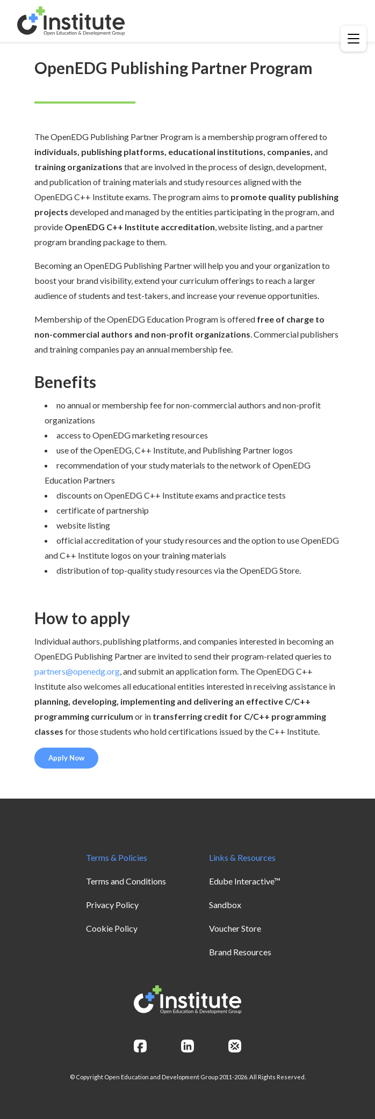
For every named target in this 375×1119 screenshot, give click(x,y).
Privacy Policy (112, 904)
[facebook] (140, 1046)
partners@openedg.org (77, 671)
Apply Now (66, 758)
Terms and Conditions (126, 881)
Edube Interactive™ (244, 881)
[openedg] (234, 1046)
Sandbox (225, 904)
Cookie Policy (112, 928)
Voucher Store (235, 928)
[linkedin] (187, 1046)
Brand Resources (240, 952)
